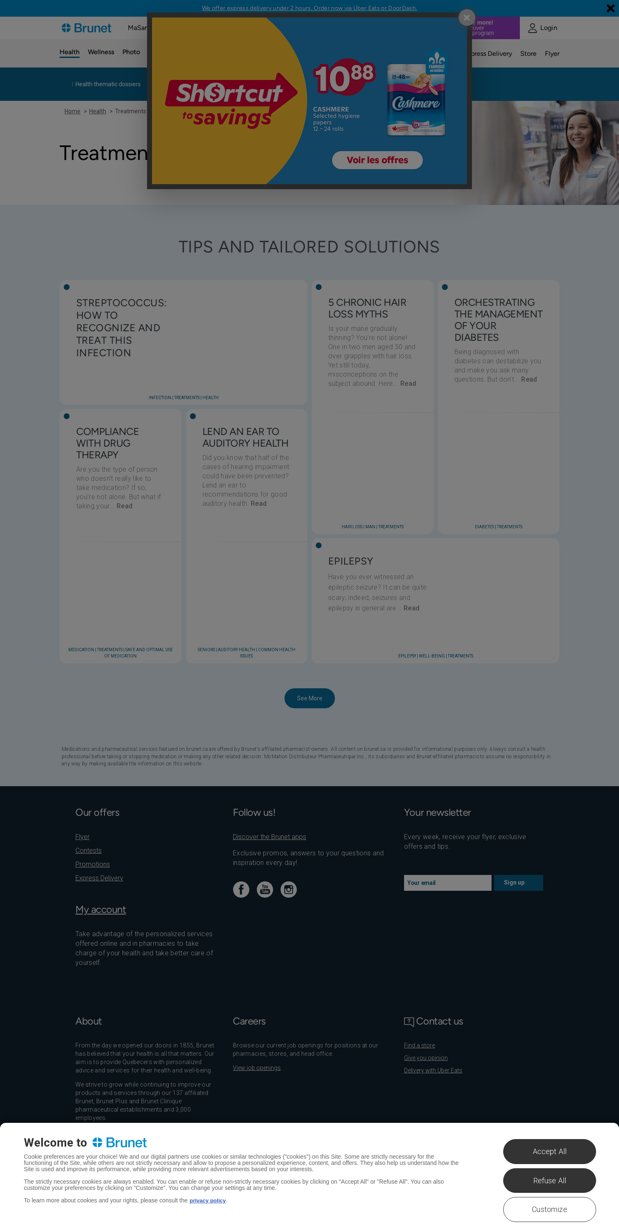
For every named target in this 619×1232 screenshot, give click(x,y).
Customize (549, 1209)
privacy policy (209, 1200)
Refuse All (550, 1180)
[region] (309, 1177)
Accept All (550, 1151)
